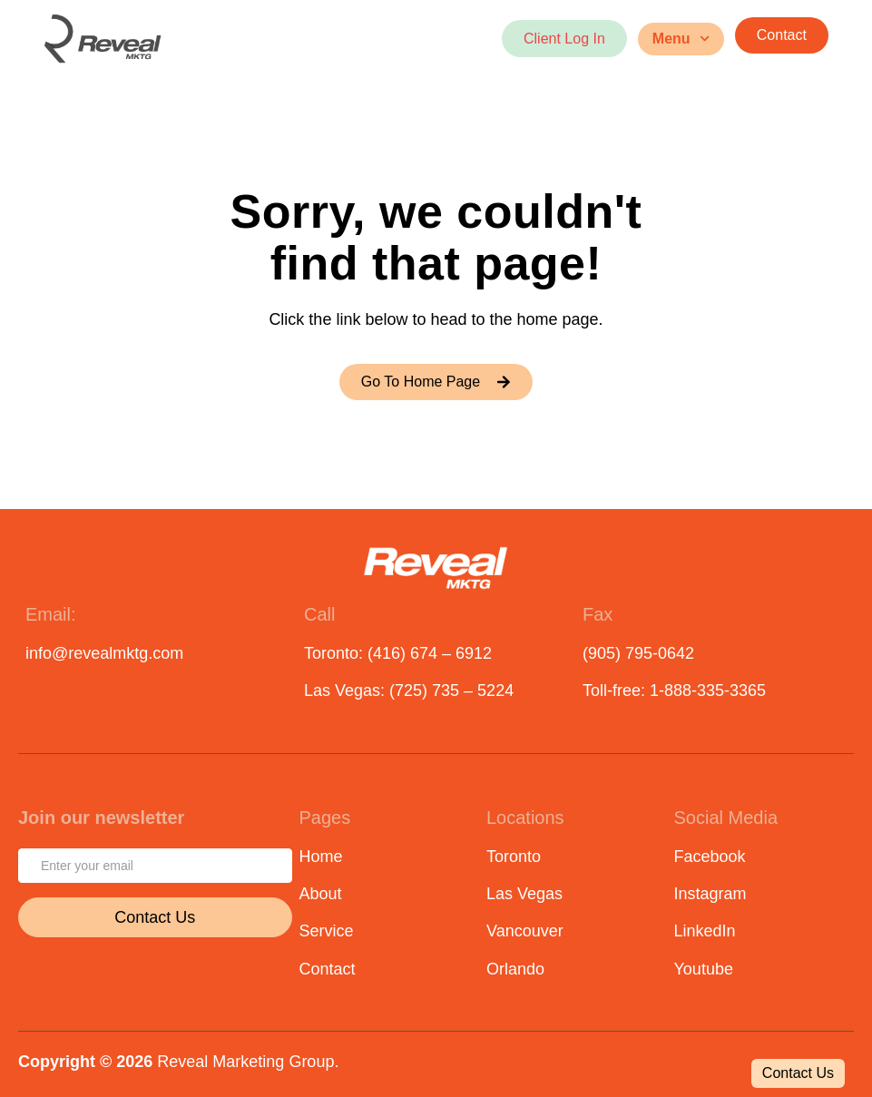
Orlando (515, 969)
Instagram (710, 894)
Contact (327, 969)
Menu (681, 38)
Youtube (703, 969)
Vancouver (524, 931)
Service (326, 931)
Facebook (710, 856)
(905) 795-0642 (638, 653)
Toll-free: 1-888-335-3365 (674, 690)
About (320, 894)
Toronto (513, 856)
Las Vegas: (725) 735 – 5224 (409, 690)
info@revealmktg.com (104, 653)
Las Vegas (524, 894)
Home (321, 856)
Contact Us (154, 917)
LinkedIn (705, 931)
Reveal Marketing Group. (247, 1062)
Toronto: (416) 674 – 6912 (398, 653)
